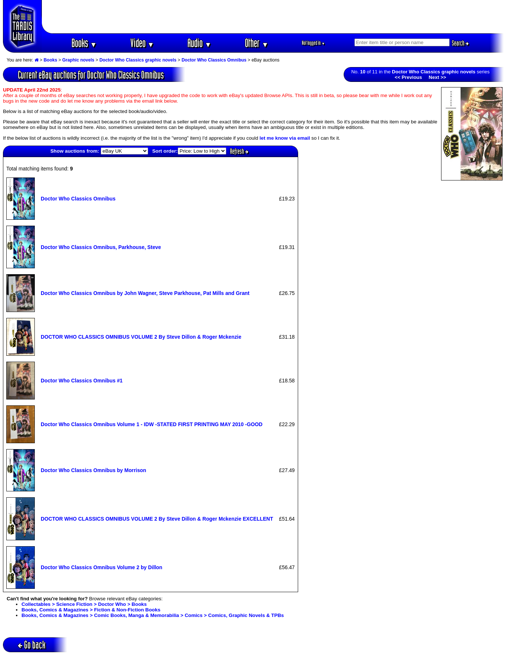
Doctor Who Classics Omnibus (213, 60)
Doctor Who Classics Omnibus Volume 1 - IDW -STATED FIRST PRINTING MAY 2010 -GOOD (152, 424)
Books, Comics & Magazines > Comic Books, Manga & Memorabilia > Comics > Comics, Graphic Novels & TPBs (152, 615)
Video (142, 42)
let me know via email (285, 138)
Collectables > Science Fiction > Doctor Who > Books (84, 604)
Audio (199, 42)
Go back (32, 644)
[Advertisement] (273, 16)
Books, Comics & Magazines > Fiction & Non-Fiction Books (90, 610)
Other (256, 42)
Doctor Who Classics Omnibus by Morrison (93, 470)
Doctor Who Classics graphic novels (137, 60)
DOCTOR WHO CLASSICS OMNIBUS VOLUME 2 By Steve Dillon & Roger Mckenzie (141, 337)
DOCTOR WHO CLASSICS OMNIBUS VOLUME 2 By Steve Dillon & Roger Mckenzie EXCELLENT (157, 519)
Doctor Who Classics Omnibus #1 (82, 381)
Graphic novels (78, 60)
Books (84, 42)
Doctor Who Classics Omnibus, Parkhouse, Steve (101, 247)
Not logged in (313, 43)
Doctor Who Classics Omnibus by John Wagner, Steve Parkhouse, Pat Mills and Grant (145, 293)
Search (460, 43)
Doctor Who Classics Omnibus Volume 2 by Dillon (101, 567)
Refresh (239, 151)
